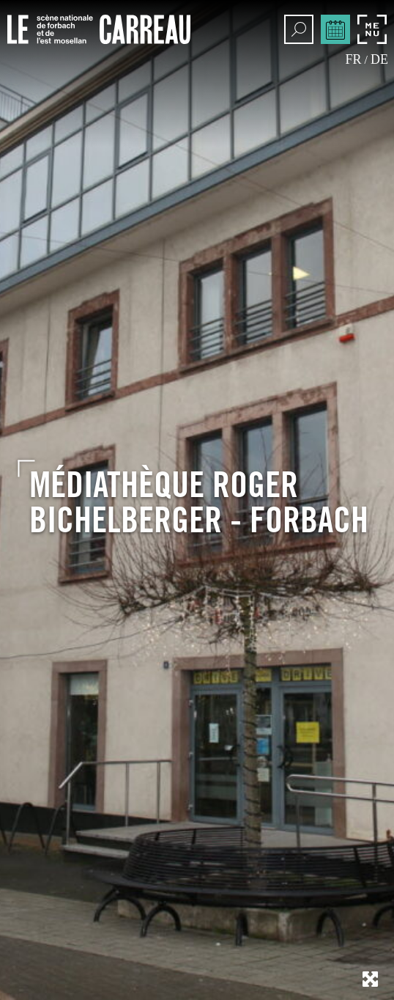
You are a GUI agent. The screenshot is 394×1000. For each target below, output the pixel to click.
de (379, 59)
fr (354, 59)
